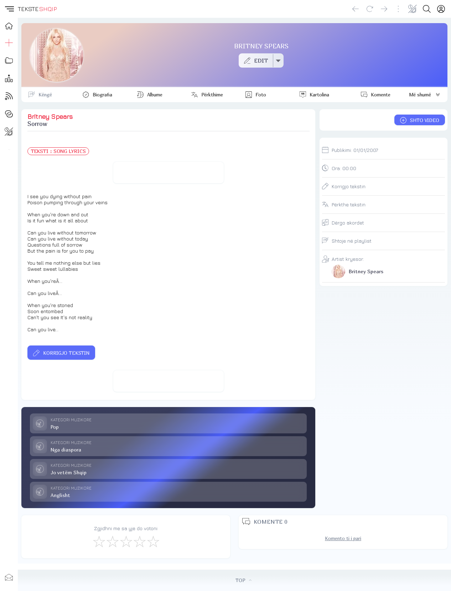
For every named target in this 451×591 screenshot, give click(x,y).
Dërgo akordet (348, 223)
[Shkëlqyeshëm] (153, 541)
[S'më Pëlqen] (98, 541)
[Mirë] (126, 541)
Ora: (344, 168)
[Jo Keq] (112, 541)
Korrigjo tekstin (349, 186)
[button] (9, 9)
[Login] (441, 9)
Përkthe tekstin (349, 204)
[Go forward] (384, 9)
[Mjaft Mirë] (139, 541)
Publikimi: (355, 150)
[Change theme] (412, 9)
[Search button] (427, 9)
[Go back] (355, 9)
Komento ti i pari (343, 538)
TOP (243, 580)
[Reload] (370, 9)
